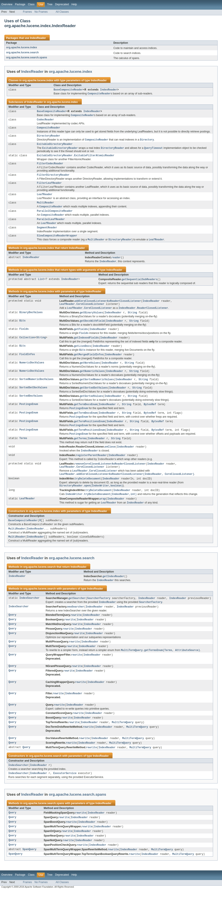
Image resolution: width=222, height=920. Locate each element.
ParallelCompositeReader (54, 218)
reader (116, 267)
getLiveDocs (82, 358)
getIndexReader (113, 597)
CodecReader (45, 121)
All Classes (62, 11)
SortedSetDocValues (33, 401)
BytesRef (150, 418)
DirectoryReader (48, 138)
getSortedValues (91, 409)
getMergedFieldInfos (88, 367)
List (41, 289)
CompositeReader (48, 130)
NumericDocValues (31, 375)
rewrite (76, 637)
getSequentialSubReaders (139, 289)
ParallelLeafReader (51, 227)
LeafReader (44, 200)
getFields (81, 340)
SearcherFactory (98, 619)
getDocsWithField (92, 332)
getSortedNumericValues (97, 392)
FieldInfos (27, 367)
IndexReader (38, 38)
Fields (24, 340)
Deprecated (62, 4)
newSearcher (75, 628)
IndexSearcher (29, 619)
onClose (110, 462)
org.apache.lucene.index (21, 47)
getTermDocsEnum (85, 418)
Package (20, 4)
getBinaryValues (91, 323)
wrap (102, 517)
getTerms (80, 454)
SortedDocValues (31, 409)
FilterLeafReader (49, 188)
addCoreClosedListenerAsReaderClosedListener (107, 311)
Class (31, 4)
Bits (22, 332)
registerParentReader (91, 471)
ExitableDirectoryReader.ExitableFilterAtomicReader (75, 159)
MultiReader (45, 209)
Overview (6, 4)
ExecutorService (65, 800)
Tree (50, 4)
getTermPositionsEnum (89, 436)
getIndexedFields (86, 349)
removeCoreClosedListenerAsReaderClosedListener (110, 480)
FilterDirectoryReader (53, 180)
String (132, 323)
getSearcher (76, 619)
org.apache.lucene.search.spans (26, 57)
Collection (27, 349)
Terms (23, 454)
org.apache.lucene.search (22, 52)
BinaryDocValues (31, 323)
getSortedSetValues (94, 401)
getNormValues (90, 375)
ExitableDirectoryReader (54, 147)
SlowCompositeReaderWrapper (57, 244)
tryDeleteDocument (87, 496)
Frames (27, 11)
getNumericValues (92, 384)
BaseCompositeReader (68, 90)
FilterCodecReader (50, 168)
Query (12, 637)
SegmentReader (47, 236)
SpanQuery (29, 878)
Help (74, 4)
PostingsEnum (28, 418)
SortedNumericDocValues (36, 392)
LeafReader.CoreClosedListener (81, 314)
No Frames (41, 11)
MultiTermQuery (123, 747)
